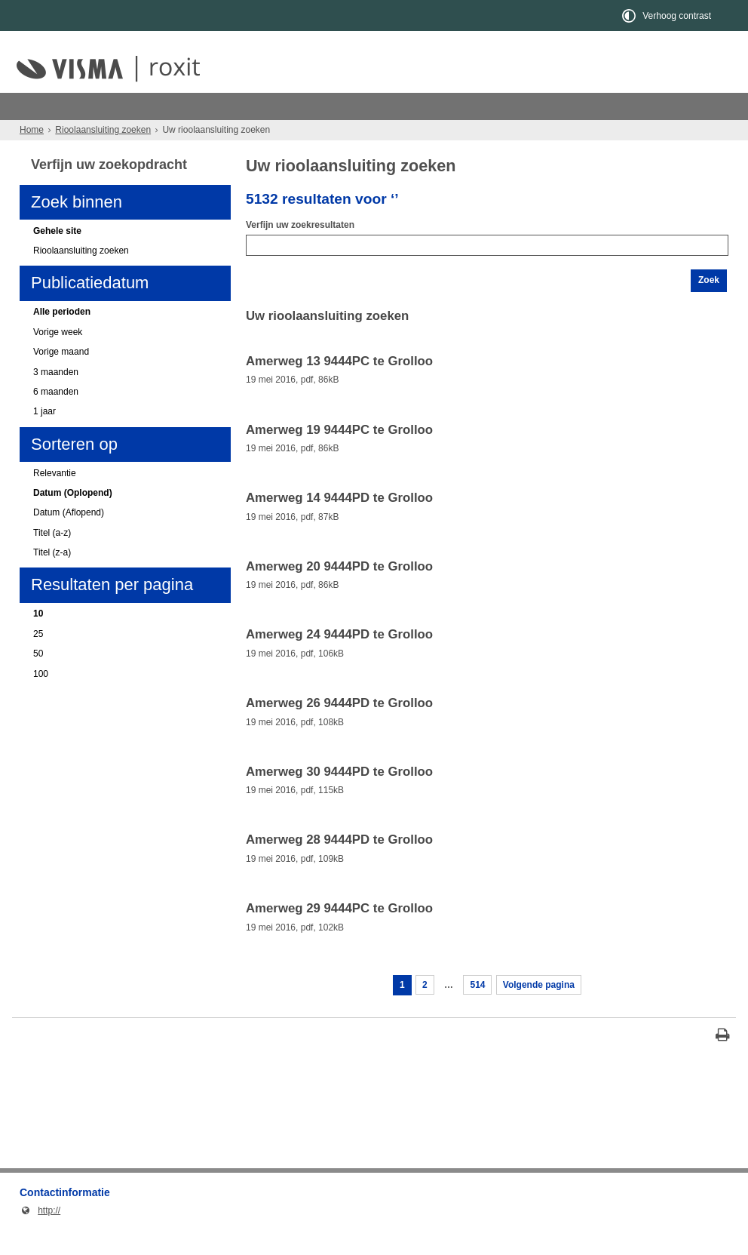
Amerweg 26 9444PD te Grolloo (339, 730)
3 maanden (55, 399)
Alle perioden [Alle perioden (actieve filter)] (61, 339)
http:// (40, 1237)
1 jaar (44, 438)
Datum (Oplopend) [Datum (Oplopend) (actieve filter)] (72, 520)
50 (38, 680)
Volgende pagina (539, 1012)
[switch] (668, 15)
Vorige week (57, 359)
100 (40, 701)
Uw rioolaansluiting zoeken (201, 133)
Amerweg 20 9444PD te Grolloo (339, 594)
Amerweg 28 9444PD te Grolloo (339, 867)
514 (477, 1012)
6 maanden (55, 419)
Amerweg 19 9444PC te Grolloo (339, 457)
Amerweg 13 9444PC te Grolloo (339, 388)
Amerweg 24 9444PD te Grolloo (339, 662)
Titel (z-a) (52, 579)
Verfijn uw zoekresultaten (300, 252)
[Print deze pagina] (722, 1063)
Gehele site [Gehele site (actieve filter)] (57, 258)
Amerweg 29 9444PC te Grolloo (339, 936)
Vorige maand (61, 379)
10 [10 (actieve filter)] (38, 640)
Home (32, 157)
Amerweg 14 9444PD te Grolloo (339, 525)
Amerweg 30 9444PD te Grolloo (339, 799)
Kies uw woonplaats (74, 133)
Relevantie (54, 500)
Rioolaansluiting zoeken (114, 106)
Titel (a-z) (52, 560)
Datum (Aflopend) (68, 539)
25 (38, 661)
